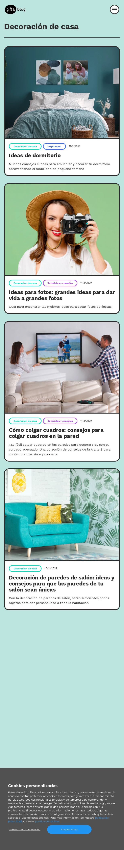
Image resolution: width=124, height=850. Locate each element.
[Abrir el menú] (114, 9)
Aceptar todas (69, 829)
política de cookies (47, 821)
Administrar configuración (24, 829)
